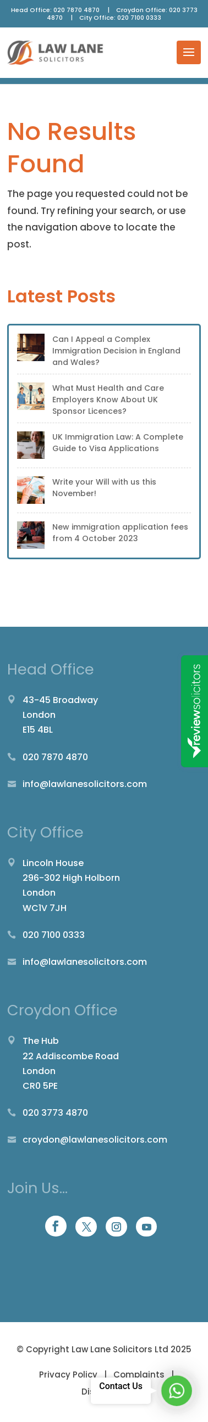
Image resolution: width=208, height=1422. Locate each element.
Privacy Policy (69, 1374)
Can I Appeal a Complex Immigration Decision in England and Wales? (116, 351)
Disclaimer (104, 1391)
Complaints (139, 1374)
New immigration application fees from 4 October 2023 (120, 532)
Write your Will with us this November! (104, 487)
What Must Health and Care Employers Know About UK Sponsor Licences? (108, 400)
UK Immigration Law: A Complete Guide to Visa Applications (117, 442)
